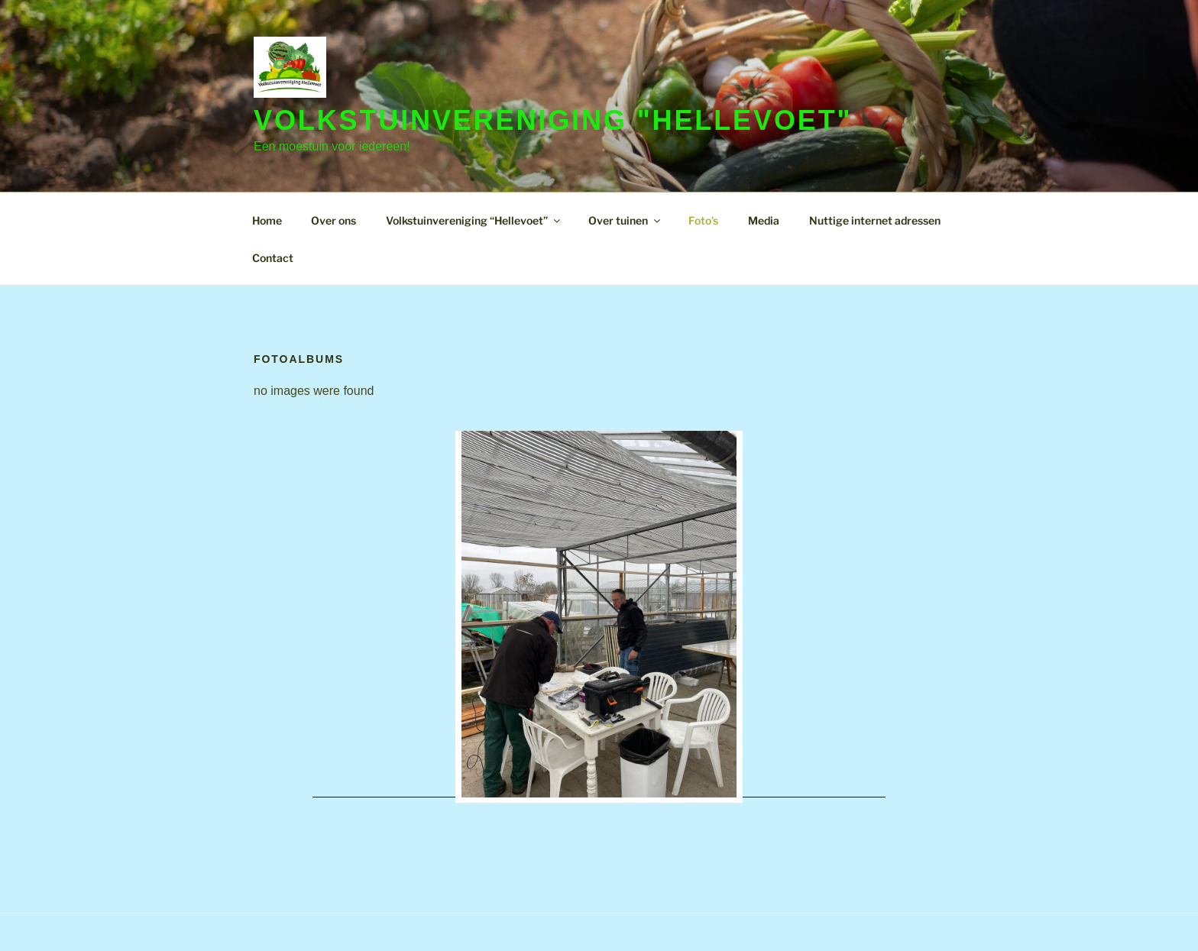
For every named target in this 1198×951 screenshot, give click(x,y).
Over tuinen (625, 220)
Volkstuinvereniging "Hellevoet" (553, 120)
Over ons (333, 220)
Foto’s (703, 220)
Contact (272, 257)
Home (267, 220)
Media (763, 220)
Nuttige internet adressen (875, 220)
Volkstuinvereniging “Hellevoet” (474, 220)
